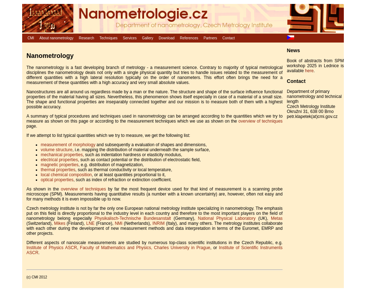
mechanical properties (62, 154)
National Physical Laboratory (227, 218)
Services (130, 38)
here (309, 70)
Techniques (108, 38)
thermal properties (58, 169)
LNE (90, 223)
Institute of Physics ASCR (51, 247)
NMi (118, 223)
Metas (277, 218)
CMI (31, 38)
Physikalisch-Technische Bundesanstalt (133, 218)
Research (86, 38)
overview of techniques (260, 121)
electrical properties (59, 159)
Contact (228, 38)
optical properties (57, 179)
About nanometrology (56, 38)
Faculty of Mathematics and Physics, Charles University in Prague (145, 247)
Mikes (59, 223)
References (189, 38)
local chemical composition (66, 174)
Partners (210, 38)
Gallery (147, 38)
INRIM (158, 223)
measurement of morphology (68, 144)
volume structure (57, 149)
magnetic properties (59, 164)
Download (166, 38)
